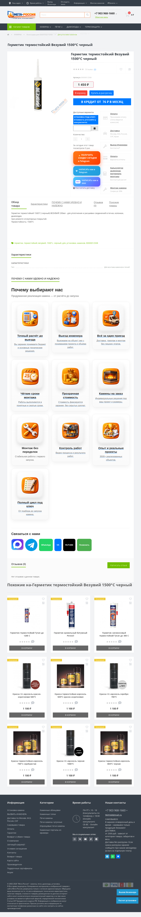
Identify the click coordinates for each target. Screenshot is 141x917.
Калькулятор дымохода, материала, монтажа (116, 172)
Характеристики (39, 203)
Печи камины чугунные (51, 827)
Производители (14, 869)
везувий (42, 243)
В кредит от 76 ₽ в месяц (102, 102)
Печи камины (46, 823)
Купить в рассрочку (101, 92)
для (64, 243)
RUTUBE (69, 550)
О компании (13, 845)
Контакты (11, 857)
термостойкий (30, 243)
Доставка (115, 130)
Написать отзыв (118, 570)
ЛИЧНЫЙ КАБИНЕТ (16, 849)
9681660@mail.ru (113, 820)
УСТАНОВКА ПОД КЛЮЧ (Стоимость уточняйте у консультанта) (85, 120)
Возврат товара (14, 861)
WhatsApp (46, 550)
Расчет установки (127, 900)
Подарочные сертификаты (19, 873)
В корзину (80, 92)
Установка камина (15, 815)
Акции (10, 877)
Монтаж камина (118, 188)
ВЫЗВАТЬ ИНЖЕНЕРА (17, 819)
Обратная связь (101, 17)
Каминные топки (48, 819)
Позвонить (84, 550)
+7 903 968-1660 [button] (116, 815)
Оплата (113, 113)
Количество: (79, 134)
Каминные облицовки (50, 815)
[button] (16, 3)
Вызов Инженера (127, 892)
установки (71, 243)
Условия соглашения (17, 853)
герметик (18, 243)
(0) (95, 69)
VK (58, 550)
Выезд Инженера (118, 145)
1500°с (50, 243)
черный (57, 243)
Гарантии (11, 837)
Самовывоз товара (16, 830)
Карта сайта (13, 865)
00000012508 (92, 243)
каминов (81, 243)
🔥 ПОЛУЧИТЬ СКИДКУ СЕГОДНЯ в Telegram (86, 158)
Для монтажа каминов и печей (117, 267)
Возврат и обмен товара (18, 841)
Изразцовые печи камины (52, 831)
